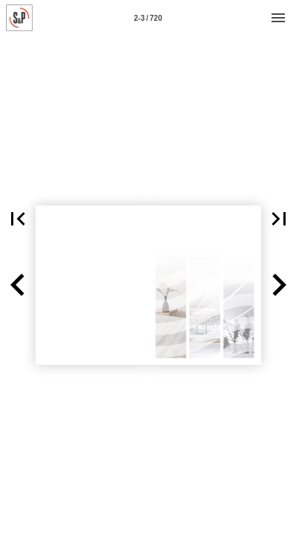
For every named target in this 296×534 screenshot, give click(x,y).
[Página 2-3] (148, 18)
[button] (18, 285)
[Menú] (278, 18)
